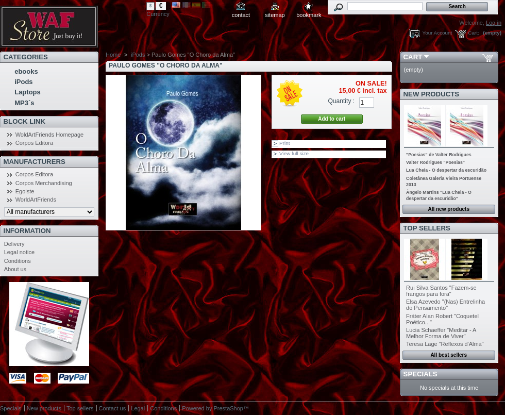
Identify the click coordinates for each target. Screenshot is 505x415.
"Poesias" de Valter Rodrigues (439, 154)
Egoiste (25, 191)
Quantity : (341, 101)
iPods (23, 82)
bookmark (308, 15)
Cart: (473, 33)
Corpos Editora (34, 143)
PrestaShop (228, 408)
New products (431, 94)
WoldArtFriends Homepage (49, 134)
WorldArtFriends (35, 199)
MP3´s (24, 103)
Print (284, 143)
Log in (493, 23)
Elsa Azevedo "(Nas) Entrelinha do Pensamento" (445, 304)
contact (241, 15)
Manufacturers (34, 161)
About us (15, 269)
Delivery (14, 244)
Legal (138, 408)
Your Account (437, 33)
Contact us (112, 408)
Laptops (27, 92)
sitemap (275, 15)
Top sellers (426, 228)
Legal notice (19, 252)
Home (113, 55)
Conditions (17, 261)
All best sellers (448, 355)
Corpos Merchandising (43, 183)
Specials (420, 374)
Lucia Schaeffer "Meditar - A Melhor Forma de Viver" (441, 333)
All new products (448, 209)
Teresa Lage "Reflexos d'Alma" (445, 344)
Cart (413, 57)
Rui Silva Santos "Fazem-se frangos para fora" (441, 291)
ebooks (26, 71)
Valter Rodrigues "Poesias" (435, 162)
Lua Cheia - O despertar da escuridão (446, 170)
